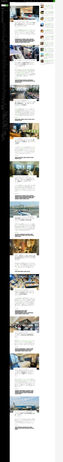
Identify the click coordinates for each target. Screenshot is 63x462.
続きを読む (17, 37)
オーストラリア (4, 41)
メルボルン (4, 44)
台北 (3, 38)
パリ (3, 87)
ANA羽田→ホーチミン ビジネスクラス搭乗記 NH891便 (24, 219)
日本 (1, 11)
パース (3, 43)
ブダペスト (4, 80)
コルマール (4, 86)
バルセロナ (4, 66)
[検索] (7, 5)
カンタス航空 (4, 133)
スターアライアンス (23, 60)
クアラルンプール (5, 36)
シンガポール (17, 73)
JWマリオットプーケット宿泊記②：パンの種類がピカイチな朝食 (49, 18)
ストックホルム (4, 64)
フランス (3, 85)
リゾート (16, 313)
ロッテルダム (4, 60)
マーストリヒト (4, 57)
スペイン (3, 65)
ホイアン (25, 157)
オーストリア (3, 61)
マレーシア (3, 35)
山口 (2, 16)
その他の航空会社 (4, 114)
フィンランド (3, 81)
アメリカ (3, 103)
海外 (27, 21)
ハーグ (3, 55)
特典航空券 (32, 235)
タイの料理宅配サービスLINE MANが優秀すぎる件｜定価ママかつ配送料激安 (48, 54)
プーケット (4, 30)
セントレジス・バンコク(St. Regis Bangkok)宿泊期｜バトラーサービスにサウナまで (49, 61)
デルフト (4, 54)
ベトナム (17, 21)
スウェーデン (3, 63)
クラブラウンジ (31, 195)
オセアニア (3, 40)
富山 (2, 15)
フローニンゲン (4, 56)
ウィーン (4, 62)
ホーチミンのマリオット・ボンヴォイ (23, 41)
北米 (2, 102)
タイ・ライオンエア (5, 112)
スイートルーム (17, 40)
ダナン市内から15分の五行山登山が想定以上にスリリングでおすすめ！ (25, 257)
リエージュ (4, 91)
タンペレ (4, 82)
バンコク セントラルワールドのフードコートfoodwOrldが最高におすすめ (49, 12)
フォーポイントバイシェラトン (22, 380)
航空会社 (20, 120)
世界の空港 (26, 119)
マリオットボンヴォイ (24, 21)
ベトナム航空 (32, 418)
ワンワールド (3, 131)
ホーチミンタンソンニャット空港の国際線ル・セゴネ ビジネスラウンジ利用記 (25, 103)
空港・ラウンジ (26, 100)
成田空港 (23, 428)
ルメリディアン (17, 42)
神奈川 (2, 19)
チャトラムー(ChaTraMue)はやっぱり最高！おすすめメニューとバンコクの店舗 (49, 6)
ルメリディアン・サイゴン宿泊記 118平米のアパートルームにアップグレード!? (25, 24)
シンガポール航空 (18, 60)
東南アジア (21, 42)
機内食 (26, 235)
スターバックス (23, 147)
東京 (2, 18)
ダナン (32, 148)
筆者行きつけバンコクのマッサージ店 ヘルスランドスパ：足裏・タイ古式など (49, 43)
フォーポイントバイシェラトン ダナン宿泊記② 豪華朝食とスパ (24, 335)
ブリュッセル (4, 90)
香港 (2, 39)
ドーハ (3, 101)
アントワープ (4, 89)
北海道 (2, 12)
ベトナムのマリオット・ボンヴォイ (27, 40)
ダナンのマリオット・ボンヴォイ (26, 391)
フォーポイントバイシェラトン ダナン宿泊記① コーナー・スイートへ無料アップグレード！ (25, 373)
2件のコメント (21, 416)
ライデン (4, 59)
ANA (28, 69)
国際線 (20, 235)
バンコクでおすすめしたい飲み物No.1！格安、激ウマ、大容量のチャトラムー (49, 37)
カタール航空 (4, 132)
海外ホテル (25, 42)
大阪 (2, 13)
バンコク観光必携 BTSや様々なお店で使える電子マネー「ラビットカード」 (49, 30)
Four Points (17, 390)
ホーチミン (20, 21)
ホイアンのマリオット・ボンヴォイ (19, 312)
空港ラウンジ (16, 120)
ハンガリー (3, 79)
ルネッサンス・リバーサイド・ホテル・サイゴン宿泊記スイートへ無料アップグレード (25, 179)
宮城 (2, 14)
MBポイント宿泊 (24, 195)
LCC (2, 109)
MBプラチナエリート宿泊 (18, 195)
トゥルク (4, 83)
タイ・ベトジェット (5, 111)
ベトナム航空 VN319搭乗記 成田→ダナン (25, 414)
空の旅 (33, 60)
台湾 (2, 37)
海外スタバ (21, 138)
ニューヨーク (4, 104)
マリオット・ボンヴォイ (27, 379)
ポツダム (4, 78)
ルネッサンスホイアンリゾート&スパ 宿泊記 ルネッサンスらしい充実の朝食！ (24, 292)
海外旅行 (28, 42)
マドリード (4, 67)
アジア (15, 21)
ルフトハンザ (4, 130)
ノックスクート (4, 113)
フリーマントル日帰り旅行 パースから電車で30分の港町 (49, 24)
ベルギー (3, 88)
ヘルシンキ (4, 84)
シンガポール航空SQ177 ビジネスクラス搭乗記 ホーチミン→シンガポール (24, 64)
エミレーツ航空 (4, 115)
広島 (2, 17)
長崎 (2, 20)
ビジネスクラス (22, 72)
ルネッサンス (25, 185)
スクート (4, 110)
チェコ (3, 68)
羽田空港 (16, 236)
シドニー (4, 42)
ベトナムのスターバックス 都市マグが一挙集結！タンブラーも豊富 (25, 141)
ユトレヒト (4, 58)
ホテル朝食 (33, 40)
